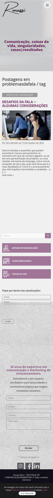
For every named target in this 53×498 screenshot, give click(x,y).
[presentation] (17, 329)
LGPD (44, 490)
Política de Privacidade (23, 490)
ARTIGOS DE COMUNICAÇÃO (19, 95)
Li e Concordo (27, 493)
